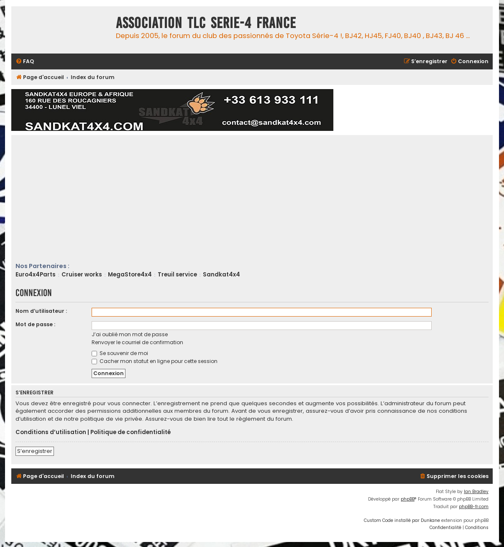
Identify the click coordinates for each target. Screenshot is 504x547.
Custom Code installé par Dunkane (402, 520)
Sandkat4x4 (221, 275)
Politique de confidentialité (130, 432)
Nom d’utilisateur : (41, 310)
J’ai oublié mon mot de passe (130, 334)
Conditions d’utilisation (50, 432)
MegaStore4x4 (130, 275)
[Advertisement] (259, 199)
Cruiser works (81, 275)
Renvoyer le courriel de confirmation (137, 342)
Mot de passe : (35, 324)
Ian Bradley (476, 491)
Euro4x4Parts (35, 275)
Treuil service (177, 275)
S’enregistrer (34, 451)
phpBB (407, 499)
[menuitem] (24, 61)
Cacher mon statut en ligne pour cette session (154, 361)
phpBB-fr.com (474, 507)
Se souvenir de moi (120, 353)
